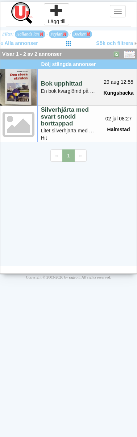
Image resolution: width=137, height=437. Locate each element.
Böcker (81, 34)
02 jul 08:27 (118, 118)
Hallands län (29, 34)
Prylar (58, 34)
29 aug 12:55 (118, 82)
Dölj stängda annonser (68, 64)
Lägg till (56, 14)
